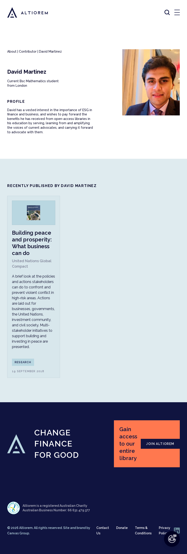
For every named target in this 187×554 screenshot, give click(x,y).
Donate (122, 528)
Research (23, 362)
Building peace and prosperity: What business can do (32, 242)
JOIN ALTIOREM (160, 444)
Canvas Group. (18, 533)
